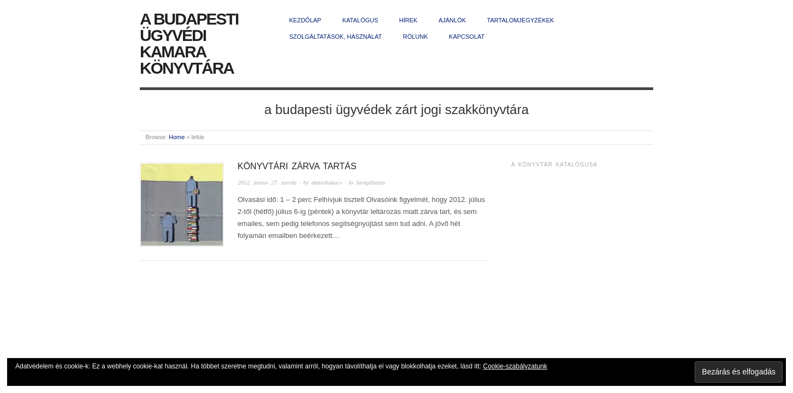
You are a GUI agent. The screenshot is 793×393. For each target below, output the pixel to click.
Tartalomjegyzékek (520, 20)
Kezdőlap (305, 20)
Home (177, 137)
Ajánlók (452, 20)
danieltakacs (326, 182)
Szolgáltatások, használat (335, 36)
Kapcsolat (466, 36)
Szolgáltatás (371, 182)
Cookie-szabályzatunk (515, 366)
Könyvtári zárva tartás (297, 166)
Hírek (408, 20)
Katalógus (360, 20)
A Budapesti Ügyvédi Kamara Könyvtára (189, 43)
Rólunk (415, 36)
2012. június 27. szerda (267, 182)
